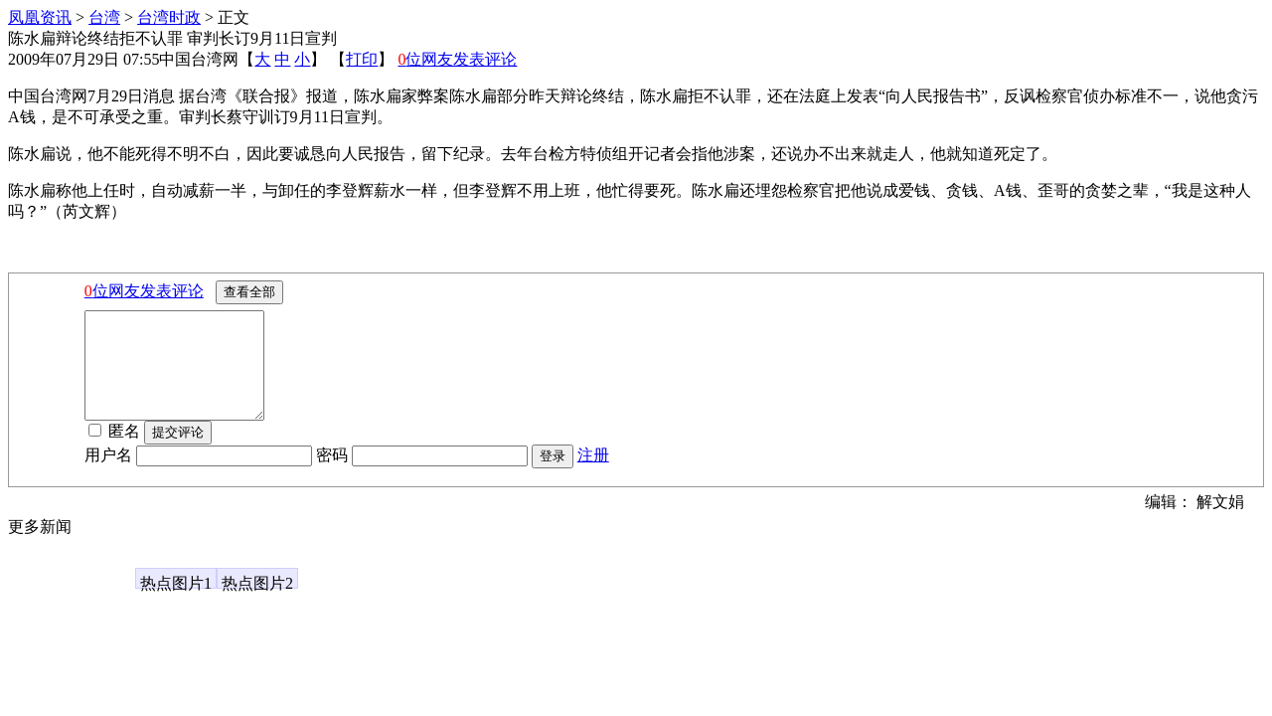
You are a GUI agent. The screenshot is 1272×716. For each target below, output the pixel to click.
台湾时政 (169, 17)
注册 (593, 475)
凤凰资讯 (40, 17)
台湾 (104, 17)
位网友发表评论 (457, 59)
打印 (362, 59)
